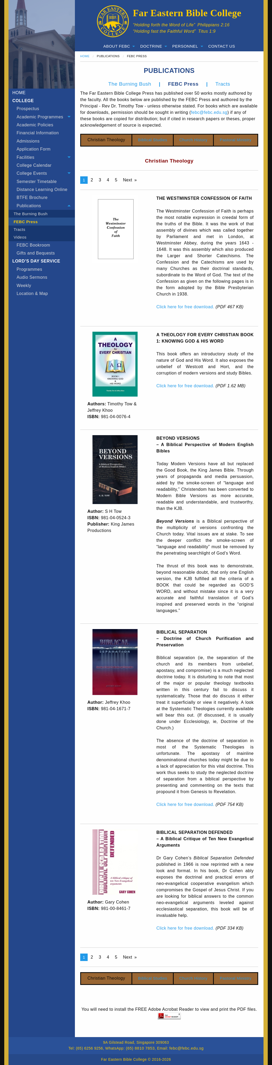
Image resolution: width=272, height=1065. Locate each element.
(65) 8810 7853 (140, 1048)
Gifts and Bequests (35, 253)
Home (85, 56)
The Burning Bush (31, 213)
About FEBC (116, 46)
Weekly (23, 285)
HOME (19, 92)
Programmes (29, 269)
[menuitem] (41, 109)
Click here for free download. (185, 307)
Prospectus (27, 108)
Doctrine (151, 46)
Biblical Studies (152, 140)
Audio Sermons (31, 277)
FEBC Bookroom (33, 245)
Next (127, 180)
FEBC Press (26, 221)
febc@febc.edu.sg (209, 112)
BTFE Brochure (32, 197)
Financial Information (37, 133)
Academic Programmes (39, 117)
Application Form (33, 149)
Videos (20, 237)
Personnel (185, 46)
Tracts (19, 229)
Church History (193, 140)
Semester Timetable (36, 181)
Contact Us (221, 46)
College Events (31, 173)
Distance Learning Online (41, 189)
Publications (28, 205)
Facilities (25, 157)
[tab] (41, 117)
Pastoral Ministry (235, 140)
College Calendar (34, 165)
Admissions (28, 141)
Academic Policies (34, 125)
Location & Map (32, 293)
